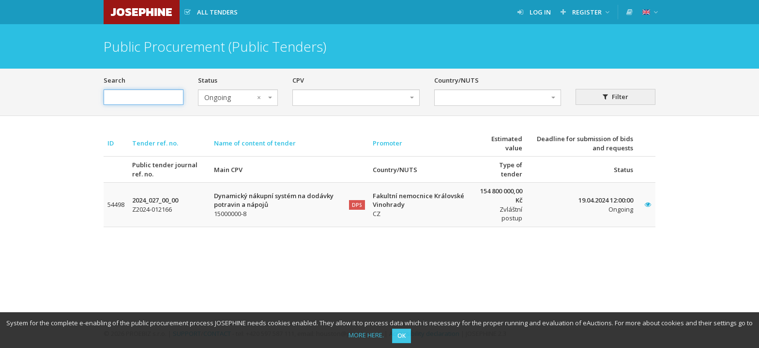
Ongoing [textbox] (232, 97)
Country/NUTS (456, 80)
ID (110, 143)
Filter (615, 96)
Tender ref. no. (155, 143)
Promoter (387, 143)
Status (207, 80)
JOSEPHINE (141, 11)
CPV (298, 80)
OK (401, 336)
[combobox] (238, 97)
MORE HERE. (366, 335)
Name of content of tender (255, 143)
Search (114, 80)
